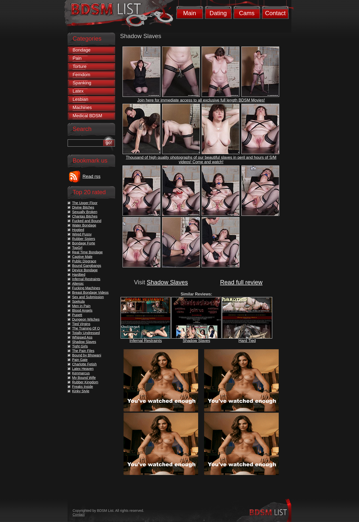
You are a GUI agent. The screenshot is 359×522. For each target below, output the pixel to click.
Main (189, 13)
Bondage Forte (83, 243)
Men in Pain (81, 306)
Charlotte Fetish (84, 364)
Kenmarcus (81, 373)
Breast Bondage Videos (90, 292)
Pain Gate (80, 360)
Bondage (81, 50)
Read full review (241, 282)
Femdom (81, 74)
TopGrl (77, 248)
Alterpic (78, 284)
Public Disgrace (84, 261)
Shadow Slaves (167, 282)
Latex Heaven (82, 369)
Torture (80, 66)
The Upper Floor (84, 203)
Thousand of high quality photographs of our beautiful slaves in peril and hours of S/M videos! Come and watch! (201, 159)
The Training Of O (86, 328)
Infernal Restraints (146, 341)
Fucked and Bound (86, 221)
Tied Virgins (81, 324)
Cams (247, 13)
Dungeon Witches (86, 319)
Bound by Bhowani (86, 355)
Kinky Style (80, 391)
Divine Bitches (83, 207)
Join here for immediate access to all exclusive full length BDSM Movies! (201, 100)
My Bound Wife (84, 378)
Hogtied (78, 230)
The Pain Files (83, 351)
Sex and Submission (88, 297)
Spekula (78, 301)
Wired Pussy (82, 234)
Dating (218, 13)
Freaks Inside (82, 387)
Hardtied (78, 275)
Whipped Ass (82, 337)
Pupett (77, 315)
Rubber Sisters (83, 239)
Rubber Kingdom (85, 382)
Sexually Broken (84, 212)
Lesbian (80, 99)
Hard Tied (247, 341)
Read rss (91, 176)
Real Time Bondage (87, 252)
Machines (82, 107)
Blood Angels (82, 310)
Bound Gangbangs (86, 266)
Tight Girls (80, 346)
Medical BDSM (87, 115)
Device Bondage (85, 270)
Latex (78, 91)
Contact (275, 13)
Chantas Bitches (84, 216)
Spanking (82, 82)
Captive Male (82, 257)
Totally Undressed (86, 333)
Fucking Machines (86, 288)
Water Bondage (84, 225)
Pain (77, 58)
